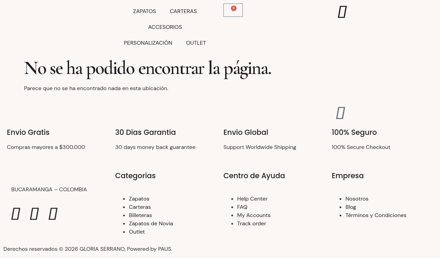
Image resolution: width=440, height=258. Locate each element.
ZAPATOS (144, 11)
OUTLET (196, 42)
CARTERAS (183, 11)
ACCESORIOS (165, 27)
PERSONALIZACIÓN (148, 42)
